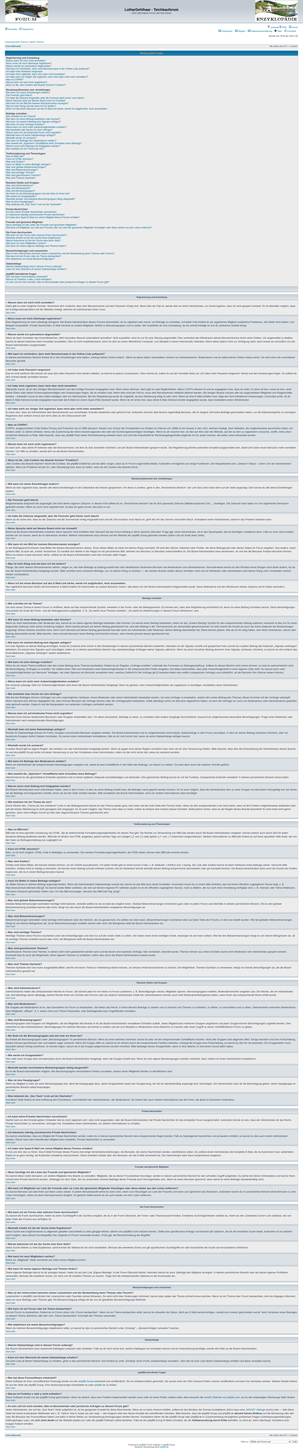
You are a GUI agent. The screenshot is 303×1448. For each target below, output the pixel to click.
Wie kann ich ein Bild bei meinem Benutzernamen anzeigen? (37, 103)
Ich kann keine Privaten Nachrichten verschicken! (31, 212)
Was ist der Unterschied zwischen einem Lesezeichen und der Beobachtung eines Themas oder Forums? (60, 253)
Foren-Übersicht (13, 46)
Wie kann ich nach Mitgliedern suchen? (26, 243)
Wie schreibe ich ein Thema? (21, 116)
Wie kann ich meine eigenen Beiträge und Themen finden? (36, 246)
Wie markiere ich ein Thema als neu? (25, 148)
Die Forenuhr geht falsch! (19, 95)
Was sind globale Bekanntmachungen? (26, 167)
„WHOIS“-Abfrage (255, 1409)
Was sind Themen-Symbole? (21, 178)
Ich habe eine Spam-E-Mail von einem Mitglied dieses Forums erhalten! (42, 217)
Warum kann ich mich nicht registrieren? (26, 82)
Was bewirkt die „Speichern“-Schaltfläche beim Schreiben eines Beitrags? (44, 143)
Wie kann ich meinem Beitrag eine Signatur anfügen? (33, 121)
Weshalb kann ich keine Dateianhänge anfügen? (31, 135)
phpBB (142, 1445)
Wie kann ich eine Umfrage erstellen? (25, 124)
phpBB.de (100, 1384)
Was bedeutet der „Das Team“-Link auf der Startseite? (33, 204)
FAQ (282, 27)
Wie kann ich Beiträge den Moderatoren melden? (31, 140)
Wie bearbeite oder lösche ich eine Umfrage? (29, 129)
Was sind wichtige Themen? (20, 172)
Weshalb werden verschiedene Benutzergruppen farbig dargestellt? (40, 199)
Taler (278, 31)
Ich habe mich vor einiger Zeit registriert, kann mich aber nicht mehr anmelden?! (47, 77)
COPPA (189, 389)
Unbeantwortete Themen (16, 42)
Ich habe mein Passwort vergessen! (24, 71)
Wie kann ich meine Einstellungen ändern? (28, 92)
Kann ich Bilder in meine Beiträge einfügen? (28, 164)
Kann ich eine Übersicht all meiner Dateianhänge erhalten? (36, 269)
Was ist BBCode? (15, 156)
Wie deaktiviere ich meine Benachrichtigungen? (30, 259)
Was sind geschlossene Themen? (23, 175)
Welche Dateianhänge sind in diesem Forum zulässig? (34, 266)
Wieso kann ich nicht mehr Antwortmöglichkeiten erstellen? (36, 127)
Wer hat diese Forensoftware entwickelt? (27, 276)
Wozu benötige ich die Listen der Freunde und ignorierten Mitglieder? (41, 225)
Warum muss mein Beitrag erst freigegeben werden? (33, 146)
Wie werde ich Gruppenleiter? (21, 196)
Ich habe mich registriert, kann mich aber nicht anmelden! (35, 74)
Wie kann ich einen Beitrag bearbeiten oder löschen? (33, 119)
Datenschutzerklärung (260, 31)
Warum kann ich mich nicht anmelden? (26, 60)
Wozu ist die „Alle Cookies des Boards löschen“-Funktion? (36, 85)
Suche (293, 27)
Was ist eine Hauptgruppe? (20, 201)
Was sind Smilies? (15, 161)
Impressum (225, 31)
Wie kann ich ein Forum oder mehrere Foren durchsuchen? (36, 235)
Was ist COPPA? (14, 79)
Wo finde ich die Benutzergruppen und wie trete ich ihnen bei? (38, 193)
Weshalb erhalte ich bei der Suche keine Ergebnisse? (33, 238)
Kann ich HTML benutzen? (19, 159)
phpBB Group (86, 1381)
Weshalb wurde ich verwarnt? (21, 138)
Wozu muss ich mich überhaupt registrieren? (29, 63)
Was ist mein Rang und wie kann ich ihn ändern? (31, 106)
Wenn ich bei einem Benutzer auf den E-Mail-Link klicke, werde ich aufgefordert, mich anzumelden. (57, 108)
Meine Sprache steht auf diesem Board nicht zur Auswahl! (36, 100)
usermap (273, 27)
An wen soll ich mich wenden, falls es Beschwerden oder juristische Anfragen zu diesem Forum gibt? (57, 282)
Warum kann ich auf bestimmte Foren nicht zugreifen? (34, 132)
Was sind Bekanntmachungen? (22, 169)
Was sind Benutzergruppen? (20, 191)
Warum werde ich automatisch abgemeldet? (28, 66)
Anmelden (11, 29)
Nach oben (10, 313)
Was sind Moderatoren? (18, 188)
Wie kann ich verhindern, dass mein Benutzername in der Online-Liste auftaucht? (47, 68)
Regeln (240, 31)
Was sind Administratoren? (19, 185)
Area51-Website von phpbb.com (222, 1397)
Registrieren (26, 29)
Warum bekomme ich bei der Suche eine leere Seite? (33, 240)
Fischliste (290, 31)
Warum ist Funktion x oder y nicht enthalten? (29, 279)
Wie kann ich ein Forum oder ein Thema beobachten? (33, 256)
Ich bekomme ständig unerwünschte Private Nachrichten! (35, 214)
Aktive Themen (37, 42)
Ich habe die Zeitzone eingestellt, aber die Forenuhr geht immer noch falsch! (45, 98)
